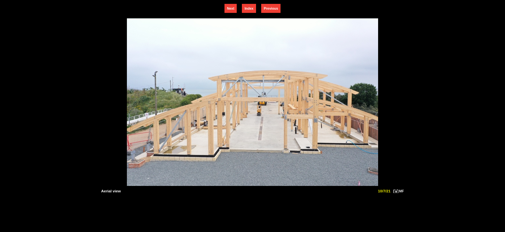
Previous (271, 8)
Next (230, 8)
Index (248, 8)
